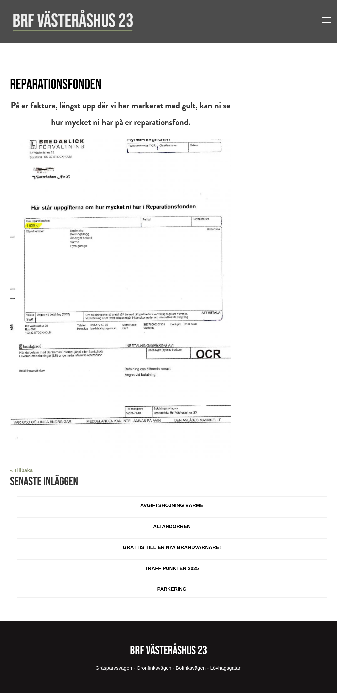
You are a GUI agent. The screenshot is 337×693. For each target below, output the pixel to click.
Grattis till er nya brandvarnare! (172, 547)
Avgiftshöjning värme (172, 505)
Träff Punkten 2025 (172, 568)
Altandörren (172, 526)
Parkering (172, 589)
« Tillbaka (21, 470)
